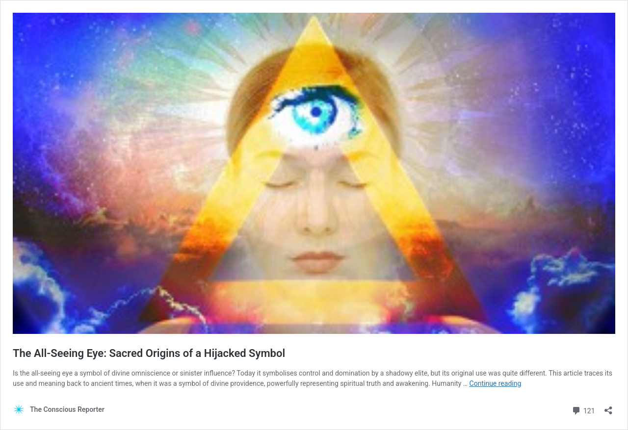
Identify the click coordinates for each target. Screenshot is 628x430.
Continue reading (496, 383)
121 (583, 410)
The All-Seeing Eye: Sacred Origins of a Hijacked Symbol (149, 353)
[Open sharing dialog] (608, 407)
